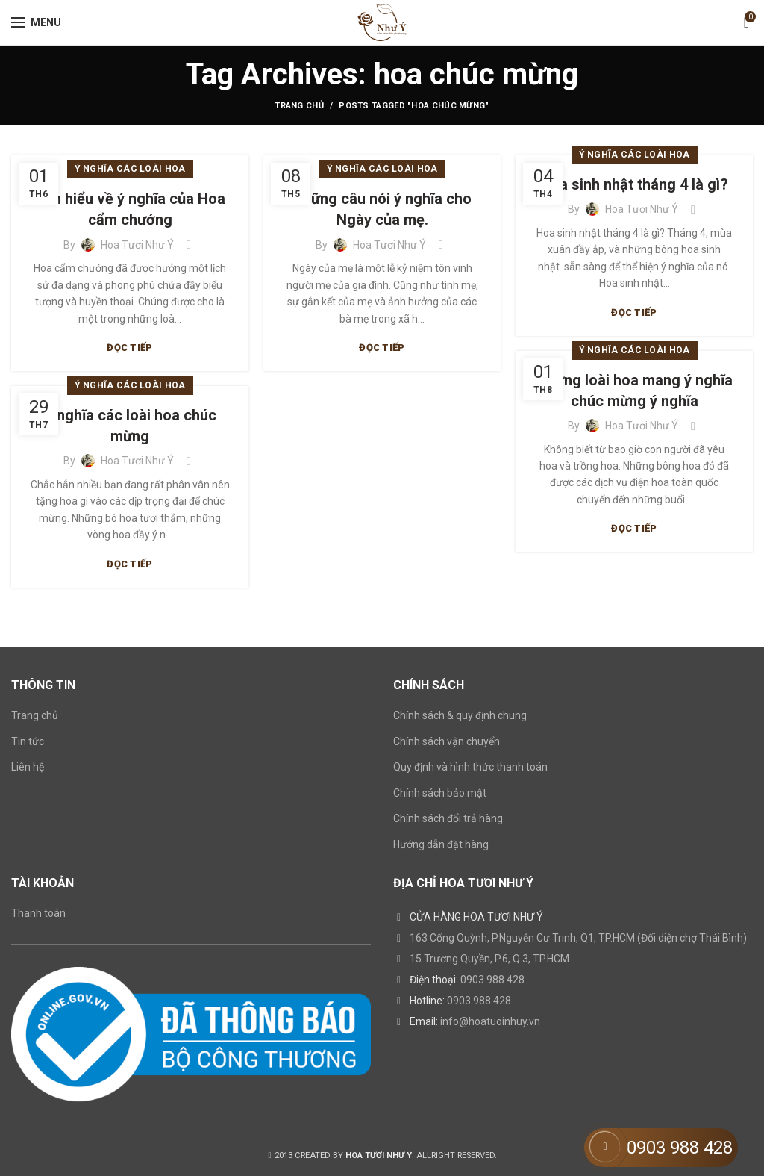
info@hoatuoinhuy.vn (490, 1021)
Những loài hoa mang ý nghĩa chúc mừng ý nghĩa (634, 390)
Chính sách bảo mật (439, 793)
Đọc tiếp (129, 347)
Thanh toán (38, 913)
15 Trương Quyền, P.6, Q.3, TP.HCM (489, 959)
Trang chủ (299, 106)
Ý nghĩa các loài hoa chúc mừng (129, 425)
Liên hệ (27, 767)
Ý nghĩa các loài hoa (130, 169)
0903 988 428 (492, 980)
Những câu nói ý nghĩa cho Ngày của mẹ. (382, 209)
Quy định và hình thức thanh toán (470, 767)
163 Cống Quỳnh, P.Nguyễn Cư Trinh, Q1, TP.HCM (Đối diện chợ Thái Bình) (578, 938)
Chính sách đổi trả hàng (448, 818)
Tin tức (27, 741)
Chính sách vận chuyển (446, 741)
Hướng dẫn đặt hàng (441, 844)
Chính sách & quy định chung (460, 715)
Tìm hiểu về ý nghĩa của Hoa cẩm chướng (130, 209)
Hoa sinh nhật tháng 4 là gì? (634, 184)
